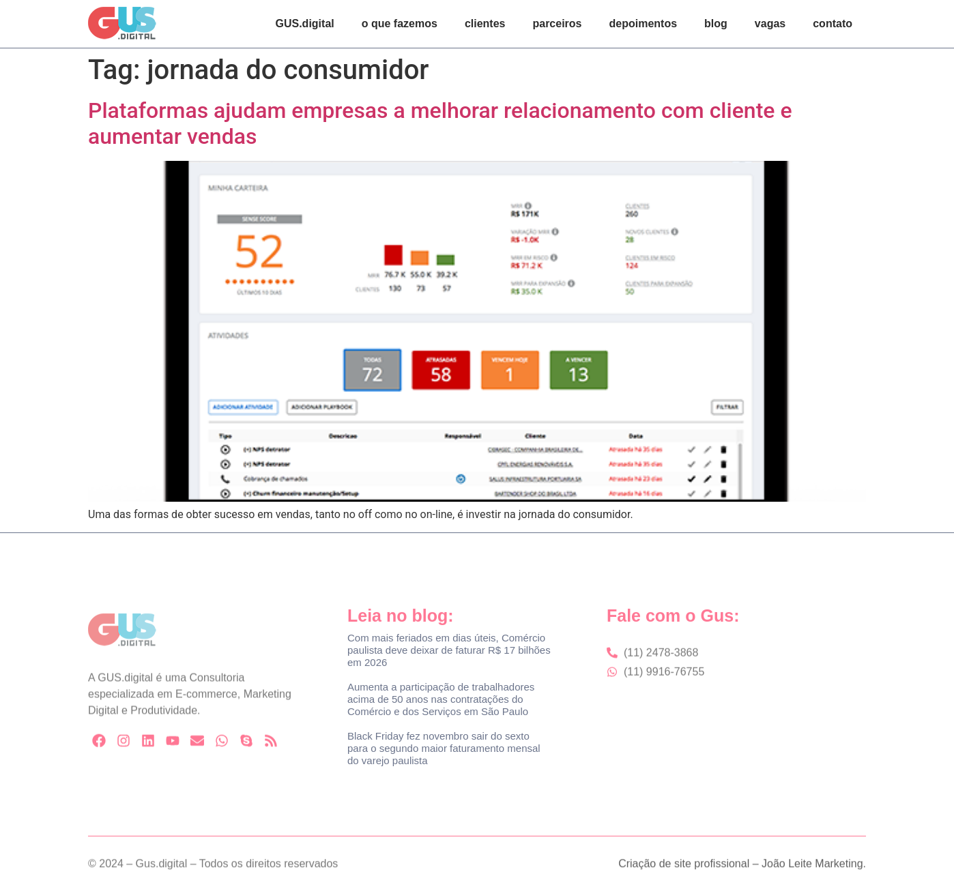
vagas (770, 23)
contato (832, 23)
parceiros (556, 23)
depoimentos (643, 23)
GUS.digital (305, 23)
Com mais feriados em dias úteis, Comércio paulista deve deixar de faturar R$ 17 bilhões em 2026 (449, 650)
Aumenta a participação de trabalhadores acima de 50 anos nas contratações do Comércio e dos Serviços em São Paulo (440, 699)
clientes (485, 23)
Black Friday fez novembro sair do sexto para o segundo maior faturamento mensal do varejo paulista (443, 748)
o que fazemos (399, 23)
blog (715, 23)
